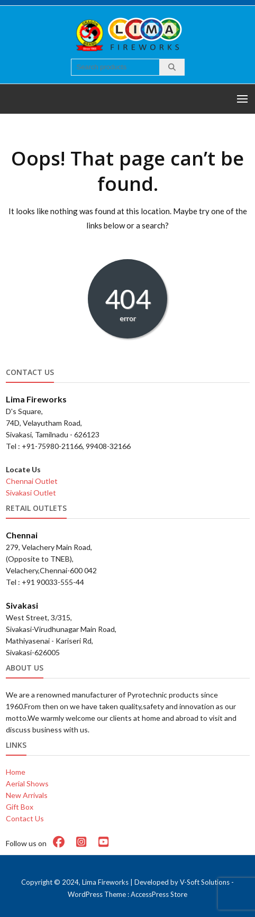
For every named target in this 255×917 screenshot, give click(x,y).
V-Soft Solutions (205, 882)
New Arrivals (27, 795)
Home (15, 771)
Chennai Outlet (32, 480)
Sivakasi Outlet (31, 492)
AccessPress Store (159, 894)
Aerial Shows (27, 783)
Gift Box (19, 806)
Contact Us (25, 818)
